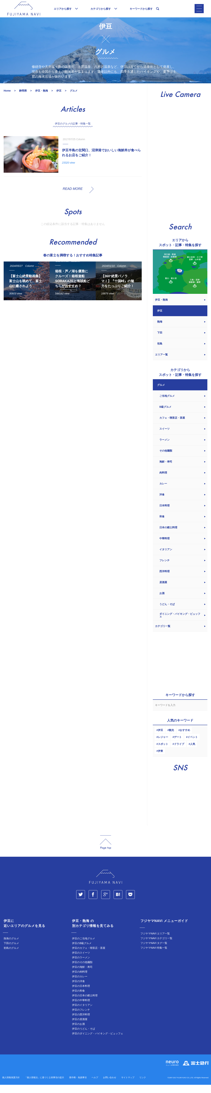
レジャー (163, 745)
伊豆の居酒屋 (79, 1027)
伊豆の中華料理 (81, 1008)
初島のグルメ (11, 956)
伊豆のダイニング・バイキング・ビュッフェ (97, 1041)
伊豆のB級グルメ (82, 951)
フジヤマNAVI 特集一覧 (153, 956)
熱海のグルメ (11, 946)
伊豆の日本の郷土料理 (85, 1003)
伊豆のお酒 (78, 1032)
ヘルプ (95, 1085)
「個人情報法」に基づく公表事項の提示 (44, 1085)
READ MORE (73, 197)
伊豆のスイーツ (81, 961)
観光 (171, 738)
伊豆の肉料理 (79, 980)
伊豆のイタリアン (82, 1013)
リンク (142, 1085)
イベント (192, 745)
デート (178, 745)
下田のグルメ (11, 951)
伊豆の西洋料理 (81, 1022)
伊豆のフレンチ (81, 1018)
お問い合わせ (109, 1085)
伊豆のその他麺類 (82, 970)
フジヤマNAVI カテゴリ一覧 (156, 946)
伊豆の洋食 (78, 989)
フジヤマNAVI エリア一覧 (155, 941)
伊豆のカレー (79, 984)
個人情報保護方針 (11, 1085)
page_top (105, 851)
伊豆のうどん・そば (83, 1037)
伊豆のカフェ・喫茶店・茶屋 (88, 956)
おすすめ (185, 738)
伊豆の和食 (78, 999)
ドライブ (179, 752)
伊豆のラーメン (81, 965)
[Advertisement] (73, 345)
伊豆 (160, 738)
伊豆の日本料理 (81, 994)
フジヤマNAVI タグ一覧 (153, 951)
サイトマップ (127, 1085)
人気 (192, 752)
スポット (163, 752)
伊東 (160, 759)
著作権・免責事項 (78, 1085)
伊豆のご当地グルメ (83, 946)
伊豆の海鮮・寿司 (82, 975)
